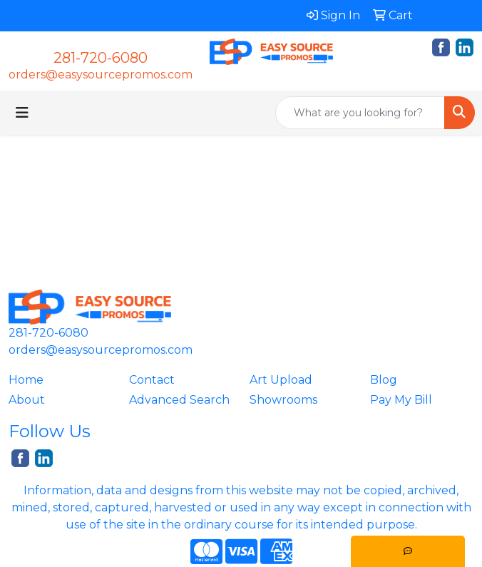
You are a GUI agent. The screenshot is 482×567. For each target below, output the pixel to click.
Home (26, 380)
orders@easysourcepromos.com (101, 74)
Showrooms (283, 400)
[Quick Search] (360, 112)
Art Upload (281, 380)
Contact (152, 380)
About (27, 400)
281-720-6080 (100, 57)
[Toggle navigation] (22, 113)
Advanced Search (179, 400)
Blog (383, 380)
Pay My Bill (401, 400)
